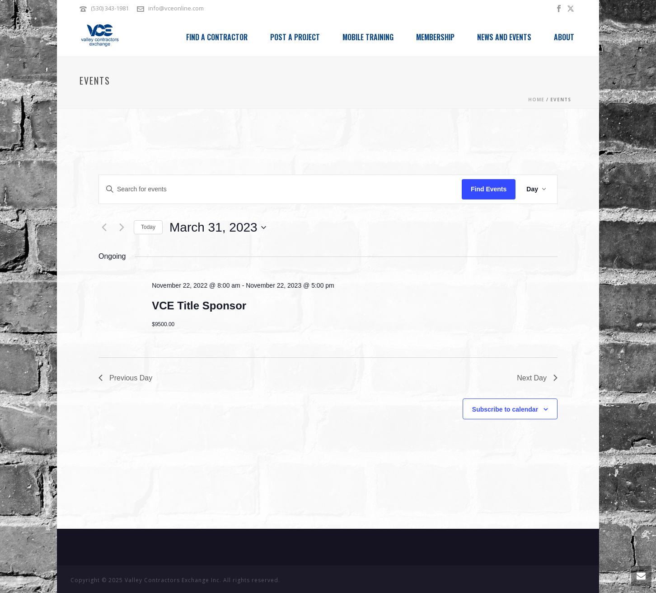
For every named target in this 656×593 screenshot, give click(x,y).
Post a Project (295, 37)
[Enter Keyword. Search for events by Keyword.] (280, 189)
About (564, 37)
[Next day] (121, 227)
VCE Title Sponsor (199, 305)
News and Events (504, 37)
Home (536, 99)
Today (148, 227)
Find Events (488, 189)
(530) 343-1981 (110, 8)
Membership (435, 37)
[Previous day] (103, 227)
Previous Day (125, 378)
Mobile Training (368, 37)
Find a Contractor (217, 37)
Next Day (537, 378)
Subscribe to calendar (505, 409)
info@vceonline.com (176, 8)
